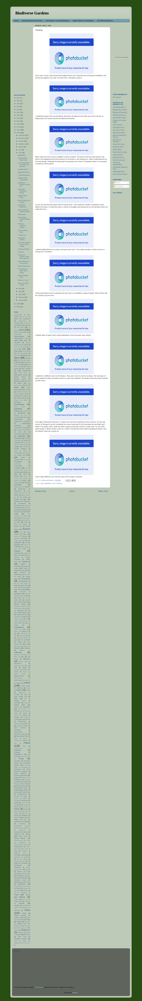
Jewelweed (20, 610)
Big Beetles (21, 155)
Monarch (26, 659)
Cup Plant (23, 474)
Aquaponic (17, 342)
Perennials (17, 730)
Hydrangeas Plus (118, 127)
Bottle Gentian (25, 390)
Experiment (27, 507)
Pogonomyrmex (18, 748)
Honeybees (25, 579)
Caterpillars (18, 438)
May (19, 288)
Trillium (27, 895)
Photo (15, 738)
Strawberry (24, 850)
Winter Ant (27, 934)
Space (22, 827)
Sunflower (25, 863)
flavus (28, 520)
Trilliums (22, 897)
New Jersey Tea (20, 696)
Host (15, 585)
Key (25, 614)
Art (17, 349)
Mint (22, 657)
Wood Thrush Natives (120, 174)
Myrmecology (18, 680)
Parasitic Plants (23, 169)
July (19, 150)
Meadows (27, 648)
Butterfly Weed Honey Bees (23, 179)
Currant (16, 476)
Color (54, 483)
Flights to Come (23, 280)
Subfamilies (17, 857)
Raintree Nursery (118, 157)
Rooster (16, 798)
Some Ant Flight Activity (23, 284)
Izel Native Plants (118, 130)
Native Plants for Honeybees (83, 21)
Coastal (25, 451)
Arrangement (26, 346)
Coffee (24, 453)
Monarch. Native (23, 661)
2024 (18, 98)
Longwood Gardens (22, 637)
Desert (16, 480)
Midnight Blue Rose (22, 196)
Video (27, 910)
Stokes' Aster (24, 848)
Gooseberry (17, 566)
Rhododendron (25, 792)
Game (24, 549)
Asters (16, 351)
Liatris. (16, 631)
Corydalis (16, 470)
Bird (17, 364)
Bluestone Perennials (120, 112)
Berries (18, 362)
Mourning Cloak (18, 669)
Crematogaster (18, 472)
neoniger (16, 694)
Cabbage (16, 415)
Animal (16, 325)
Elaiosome (17, 501)
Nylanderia (26, 707)
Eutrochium (17, 505)
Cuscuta (25, 478)
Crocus (27, 472)
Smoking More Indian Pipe (23, 159)
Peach (26, 726)
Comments (118, 186)
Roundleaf (17, 800)
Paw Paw (27, 723)
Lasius (24, 619)
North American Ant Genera (32, 21)
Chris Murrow (39, 987)
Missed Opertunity (24, 266)
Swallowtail (17, 867)
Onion (16, 713)
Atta (23, 351)
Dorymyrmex (18, 491)
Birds (22, 364)
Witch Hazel (22, 936)
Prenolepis (17, 761)
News (16, 698)
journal (28, 612)
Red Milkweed (25, 784)
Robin (25, 796)
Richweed (16, 796)
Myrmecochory (19, 676)
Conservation (18, 466)
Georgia (26, 553)
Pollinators (17, 750)
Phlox (26, 736)
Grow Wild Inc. (118, 125)
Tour (15, 890)
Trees (16, 895)
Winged (28, 932)
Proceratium (17, 769)
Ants (21, 329)
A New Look (22, 235)
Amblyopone (26, 319)
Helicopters (17, 570)
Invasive (27, 600)
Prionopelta (25, 767)
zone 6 (28, 943)
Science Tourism (25, 802)
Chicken (25, 440)
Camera (25, 417)
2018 (18, 109)
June (20, 153)
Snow (25, 819)
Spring (28, 834)
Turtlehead (27, 901)
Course (25, 470)
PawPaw (19, 725)
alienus (16, 319)
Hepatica (27, 570)
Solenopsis (17, 821)
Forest (16, 536)
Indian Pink (24, 598)
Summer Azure (18, 861)
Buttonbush (21, 214)
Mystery (18, 683)
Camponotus (18, 419)
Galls (15, 549)
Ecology (16, 499)
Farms (25, 516)
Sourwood (22, 824)
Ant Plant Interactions (105, 21)
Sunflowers (18, 865)
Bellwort (28, 360)
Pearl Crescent (20, 728)
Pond (15, 756)
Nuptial (26, 702)
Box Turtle (24, 394)
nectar (28, 690)
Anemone (25, 323)
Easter (16, 495)
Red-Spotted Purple (20, 788)
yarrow (16, 941)
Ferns (16, 518)
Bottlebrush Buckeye (22, 391)
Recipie (16, 784)
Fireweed (27, 518)
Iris (17, 602)
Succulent (27, 857)
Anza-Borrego (18, 334)
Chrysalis (17, 442)
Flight (25, 522)
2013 (18, 124)
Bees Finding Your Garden (24, 201)
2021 (18, 101)
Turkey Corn (18, 901)
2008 (18, 307)
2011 (18, 130)
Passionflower (22, 721)
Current (25, 476)
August (20, 147)
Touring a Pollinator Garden (22, 225)
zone (22, 943)
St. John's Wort (25, 840)
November (22, 138)
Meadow (17, 648)
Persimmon (17, 734)
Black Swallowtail (24, 371)
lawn (27, 621)
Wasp (28, 919)
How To (16, 587)
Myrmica (28, 680)
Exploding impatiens (22, 510)
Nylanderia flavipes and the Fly (24, 184)
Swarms (19, 871)
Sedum (16, 807)
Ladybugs (25, 616)
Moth (15, 667)
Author (18, 353)
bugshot (16, 400)
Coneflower (18, 462)
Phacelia (27, 734)
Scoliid (18, 805)
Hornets (25, 583)
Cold (29, 453)
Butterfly (17, 411)
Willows (20, 932)
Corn (26, 468)
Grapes (26, 566)
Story (15, 851)
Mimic (15, 656)
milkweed (18, 652)
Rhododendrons (22, 794)
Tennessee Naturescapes (117, 163)
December (22, 135)
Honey (19, 576)
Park (17, 719)
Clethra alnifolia (20, 449)
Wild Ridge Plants (119, 171)
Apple (25, 340)
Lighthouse (24, 631)
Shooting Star (24, 811)
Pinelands (16, 740)
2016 (18, 115)
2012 (18, 127)
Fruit (15, 547)
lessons (16, 629)
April (20, 291)
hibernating (17, 574)
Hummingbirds (25, 589)
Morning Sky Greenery (117, 140)
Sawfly (16, 802)
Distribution (18, 484)
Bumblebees (19, 404)
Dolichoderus (22, 489)
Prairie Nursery (118, 155)
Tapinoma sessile (20, 880)
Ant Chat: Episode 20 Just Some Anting (24, 244)
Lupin (16, 640)
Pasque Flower (25, 719)
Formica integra (18, 540)
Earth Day (25, 493)
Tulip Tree (25, 899)
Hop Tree (17, 583)
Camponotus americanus (22, 421)
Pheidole (19, 736)
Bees (17, 357)
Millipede (25, 654)
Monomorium (17, 665)
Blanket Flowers (20, 377)
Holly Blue (27, 574)
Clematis (25, 446)
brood (28, 396)
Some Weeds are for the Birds (23, 262)
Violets (24, 913)
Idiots (26, 593)
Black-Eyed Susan (20, 375)
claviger (16, 446)
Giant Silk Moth (19, 555)
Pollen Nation (117, 149)
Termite (28, 882)
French (26, 544)
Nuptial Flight (19, 705)
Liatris (24, 629)
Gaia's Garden (24, 546)
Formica (24, 536)
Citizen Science (18, 444)
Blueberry (27, 381)
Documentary (17, 486)
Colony (19, 455)
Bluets (20, 383)
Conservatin (17, 463)
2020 (18, 103)
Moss (26, 665)
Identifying (17, 593)
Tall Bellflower (20, 876)
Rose (25, 798)
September (22, 144)
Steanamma (22, 842)
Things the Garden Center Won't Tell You (23, 256)
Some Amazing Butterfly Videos (24, 210)
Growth (25, 568)
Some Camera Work (23, 231)
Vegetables (25, 907)
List (15, 635)
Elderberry (27, 501)
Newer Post (40, 491)
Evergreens (27, 505)
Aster (42, 483)
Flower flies (18, 526)
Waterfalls (27, 921)
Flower (25, 524)
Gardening (17, 553)
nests (25, 694)
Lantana (16, 618)
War (22, 919)
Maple (20, 642)
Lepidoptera (19, 627)
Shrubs (16, 815)
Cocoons (17, 453)
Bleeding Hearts (20, 379)
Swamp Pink (26, 869)
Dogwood (27, 487)
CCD (26, 438)
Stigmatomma (18, 846)
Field (21, 518)
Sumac (25, 859)
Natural (28, 688)
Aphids (16, 340)
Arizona (25, 344)
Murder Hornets (19, 674)
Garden (17, 551)
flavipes (23, 520)
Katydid (19, 614)
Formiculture (117, 97)
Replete (25, 790)
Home (16, 21)
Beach (16, 355)
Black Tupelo (23, 372)
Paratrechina (26, 717)
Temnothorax (18, 882)
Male (22, 640)
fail (15, 512)
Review (16, 792)
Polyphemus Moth (20, 754)
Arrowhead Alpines (119, 107)
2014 (18, 121)
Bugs (26, 398)
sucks (18, 859)
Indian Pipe (18, 600)
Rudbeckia (25, 800)
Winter (18, 934)
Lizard (21, 635)
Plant (15, 743)
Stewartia (25, 844)
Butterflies (48, 483)
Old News (25, 711)
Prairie (21, 759)
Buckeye (19, 398)
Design (24, 480)
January (21, 300)
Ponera (22, 756)
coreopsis (17, 468)
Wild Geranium (26, 925)
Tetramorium (22, 884)
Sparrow (28, 827)
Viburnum (17, 910)
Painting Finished (23, 249)
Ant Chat (20, 327)
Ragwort (16, 777)
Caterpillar (21, 436)
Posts (117, 182)
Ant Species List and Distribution (57, 21)
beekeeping (24, 355)
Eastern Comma (25, 495)
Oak (19, 709)
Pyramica (17, 775)
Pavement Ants (18, 723)
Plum (24, 746)
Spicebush (17, 832)
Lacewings (17, 616)
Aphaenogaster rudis (20, 338)
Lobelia (28, 635)
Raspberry (27, 779)
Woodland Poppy (20, 939)
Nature (19, 690)
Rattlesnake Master (22, 782)
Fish (17, 520)
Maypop (26, 646)
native (27, 682)
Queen (24, 775)
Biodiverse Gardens (32, 13)
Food (24, 534)
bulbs (25, 400)
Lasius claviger (18, 621)
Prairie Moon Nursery (120, 152)
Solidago (27, 821)
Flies (18, 522)
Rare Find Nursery (119, 160)
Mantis (28, 640)
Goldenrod (26, 562)
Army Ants (17, 346)
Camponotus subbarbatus (23, 429)
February (21, 297)
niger (25, 698)
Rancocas (25, 777)
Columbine (17, 459)
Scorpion (25, 804)
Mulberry (25, 671)
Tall (29, 874)
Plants (27, 742)
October (21, 141)
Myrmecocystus (18, 678)
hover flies (24, 585)
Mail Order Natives (119, 133)
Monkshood (17, 663)
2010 (18, 133)
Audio (28, 351)
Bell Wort (20, 360)
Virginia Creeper (19, 917)
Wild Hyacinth (20, 928)
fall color (21, 512)
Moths (24, 667)
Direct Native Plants (119, 117)
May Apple (17, 646)
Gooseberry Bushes (22, 239)
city (27, 444)
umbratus (17, 905)
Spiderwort (17, 834)
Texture (16, 886)
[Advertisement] (23, 57)
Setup (15, 811)
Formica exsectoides (20, 538)
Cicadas (26, 442)
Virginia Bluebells (20, 915)
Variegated (25, 905)
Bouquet (16, 394)
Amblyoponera (22, 321)
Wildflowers (25, 930)
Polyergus (17, 752)
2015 (18, 118)
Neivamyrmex (22, 692)
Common (25, 459)
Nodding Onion (20, 700)
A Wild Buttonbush (24, 175)
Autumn (25, 353)
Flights (16, 524)
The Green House (25, 886)
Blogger (75, 992)
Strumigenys (18, 855)
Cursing (16, 478)
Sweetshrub (23, 873)
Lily (15, 633)
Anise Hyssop (25, 325)
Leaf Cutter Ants (19, 623)
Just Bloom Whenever (22, 206)
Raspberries (17, 779)
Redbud (16, 790)
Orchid (25, 713)
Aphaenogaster (19, 336)
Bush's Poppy (19, 406)
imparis (21, 595)
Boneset (25, 385)
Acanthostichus (18, 314)
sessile (26, 809)
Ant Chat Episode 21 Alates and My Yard (24, 164)
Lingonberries (24, 633)
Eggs (24, 499)
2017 (18, 112)
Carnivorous (17, 434)
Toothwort (25, 888)
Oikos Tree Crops (118, 144)
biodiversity (27, 362)
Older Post (103, 491)
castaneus (27, 434)
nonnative (17, 703)
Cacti (25, 415)
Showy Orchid (18, 813)
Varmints (16, 907)
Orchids (16, 715)
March (20, 294)
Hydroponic (23, 591)
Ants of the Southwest (21, 332)
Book (16, 387)
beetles (27, 358)
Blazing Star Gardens (120, 110)
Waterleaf (20, 923)
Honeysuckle (23, 581)
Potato (28, 756)
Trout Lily (17, 899)
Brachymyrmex (18, 396)
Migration (22, 650)
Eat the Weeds (22, 497)
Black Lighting (25, 368)
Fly (21, 532)
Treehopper (24, 892)
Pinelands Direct (118, 147)
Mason (24, 644)
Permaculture (18, 732)
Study (26, 855)
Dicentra (16, 482)
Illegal (15, 595)
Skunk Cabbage (19, 817)
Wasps (19, 921)
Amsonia (16, 323)
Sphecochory (22, 830)
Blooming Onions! (24, 172)
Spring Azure (22, 836)
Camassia (17, 417)
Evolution (19, 507)
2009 (18, 304)
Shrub (26, 813)
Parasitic (16, 717)
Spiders (25, 832)
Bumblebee (17, 402)
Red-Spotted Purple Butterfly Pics (24, 219)
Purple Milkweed (20, 773)
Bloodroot (17, 381)
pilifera (25, 738)
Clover (16, 451)
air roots (25, 316)
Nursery (16, 707)
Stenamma (17, 844)
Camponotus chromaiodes (22, 427)
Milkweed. (17, 654)
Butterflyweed (26, 411)
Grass (16, 568)
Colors (23, 457)
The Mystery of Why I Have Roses (23, 270)
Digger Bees (24, 482)
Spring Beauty (19, 838)
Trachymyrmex (23, 890)
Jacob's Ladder (20, 604)
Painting (59, 483)
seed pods (25, 806)
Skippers (25, 815)
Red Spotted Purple (22, 786)
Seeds (16, 809)
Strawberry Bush (20, 853)
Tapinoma (24, 878)
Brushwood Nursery (119, 115)
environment (22, 503)
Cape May (22, 432)
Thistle (18, 888)
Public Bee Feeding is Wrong (22, 191)
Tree (15, 892)
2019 (18, 106)
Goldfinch (23, 564)
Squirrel (16, 840)
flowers (26, 529)
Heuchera (23, 572)
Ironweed (24, 602)
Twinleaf (21, 903)
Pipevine (25, 740)
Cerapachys (17, 440)
